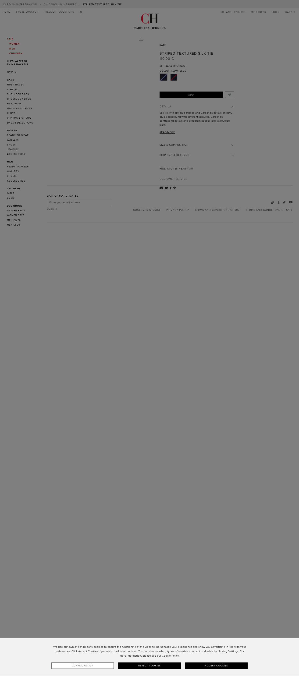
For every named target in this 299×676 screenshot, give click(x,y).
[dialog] (149, 657)
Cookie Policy (170, 655)
